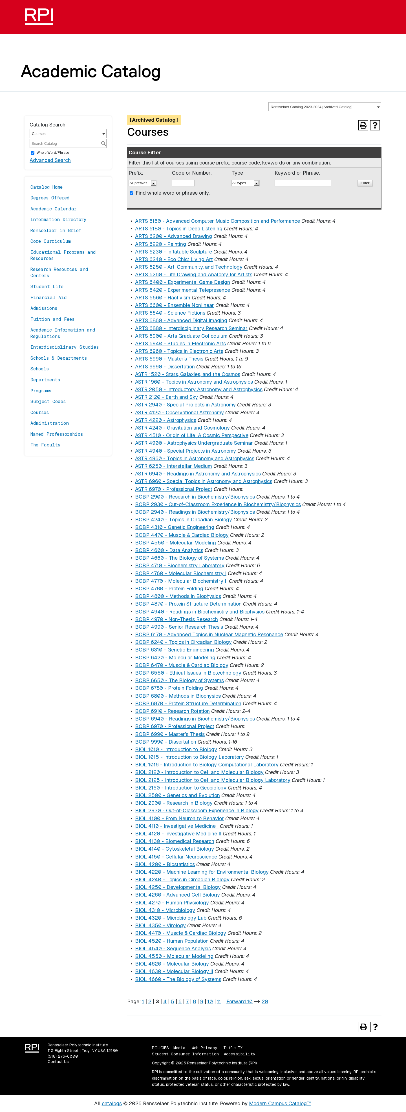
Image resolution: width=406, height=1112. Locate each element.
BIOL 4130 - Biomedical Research (174, 841)
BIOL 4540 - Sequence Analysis (173, 948)
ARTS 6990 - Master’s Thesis (169, 358)
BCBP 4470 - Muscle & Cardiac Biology (182, 535)
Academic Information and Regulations (62, 333)
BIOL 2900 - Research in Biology (174, 803)
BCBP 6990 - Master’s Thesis (170, 734)
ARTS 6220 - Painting (160, 244)
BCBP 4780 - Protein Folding (169, 588)
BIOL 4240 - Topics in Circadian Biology (182, 879)
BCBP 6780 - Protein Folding (169, 688)
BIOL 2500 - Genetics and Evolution (177, 795)
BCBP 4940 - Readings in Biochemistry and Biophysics (199, 611)
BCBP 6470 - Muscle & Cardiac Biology (181, 665)
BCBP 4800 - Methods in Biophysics (178, 596)
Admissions (43, 308)
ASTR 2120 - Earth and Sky (166, 397)
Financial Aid (48, 298)
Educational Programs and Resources (63, 255)
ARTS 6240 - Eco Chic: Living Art (174, 259)
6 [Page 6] (180, 1001)
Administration (49, 423)
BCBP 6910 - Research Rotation (172, 711)
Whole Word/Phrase (53, 152)
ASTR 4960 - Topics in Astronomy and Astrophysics (194, 458)
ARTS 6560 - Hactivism (162, 297)
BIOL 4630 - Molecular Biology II (174, 971)
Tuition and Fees (52, 319)
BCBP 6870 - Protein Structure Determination (188, 703)
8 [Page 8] (194, 1001)
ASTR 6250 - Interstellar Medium (173, 466)
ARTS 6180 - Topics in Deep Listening (178, 228)
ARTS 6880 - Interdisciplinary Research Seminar (191, 328)
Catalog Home (46, 187)
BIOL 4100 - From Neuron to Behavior (179, 818)
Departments (45, 380)
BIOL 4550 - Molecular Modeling (174, 956)
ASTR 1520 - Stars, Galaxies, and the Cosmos (187, 374)
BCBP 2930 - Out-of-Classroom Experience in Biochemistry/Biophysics (218, 504)
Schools (39, 369)
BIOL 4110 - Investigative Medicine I (177, 826)
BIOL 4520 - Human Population (172, 941)
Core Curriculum (50, 241)
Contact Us (58, 1061)
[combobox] (324, 106)
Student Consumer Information (185, 1054)
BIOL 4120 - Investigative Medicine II (178, 833)
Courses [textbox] (38, 134)
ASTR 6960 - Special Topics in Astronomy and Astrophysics (203, 481)
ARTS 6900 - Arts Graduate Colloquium (181, 336)
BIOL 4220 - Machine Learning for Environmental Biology (202, 872)
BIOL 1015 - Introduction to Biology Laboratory (189, 757)
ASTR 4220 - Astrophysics (165, 420)
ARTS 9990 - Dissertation (165, 366)
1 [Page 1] (143, 1001)
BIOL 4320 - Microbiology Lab (170, 918)
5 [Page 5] (172, 1001)
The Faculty (45, 445)
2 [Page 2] (149, 1001)
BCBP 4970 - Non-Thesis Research (176, 619)
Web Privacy (204, 1047)
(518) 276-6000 (63, 1056)
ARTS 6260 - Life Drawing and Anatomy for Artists (193, 274)
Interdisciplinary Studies (64, 347)
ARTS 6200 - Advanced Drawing (173, 236)
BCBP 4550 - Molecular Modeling (175, 542)
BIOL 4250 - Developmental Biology (178, 887)
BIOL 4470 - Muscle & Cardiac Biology (180, 933)
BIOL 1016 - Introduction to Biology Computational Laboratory (207, 764)
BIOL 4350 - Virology (160, 925)
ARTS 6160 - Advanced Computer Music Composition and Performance (217, 221)
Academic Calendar (53, 209)
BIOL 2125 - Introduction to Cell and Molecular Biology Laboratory (212, 780)
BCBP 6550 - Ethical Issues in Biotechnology (188, 673)
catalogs (112, 1103)
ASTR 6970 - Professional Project (173, 489)
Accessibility (239, 1054)
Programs (40, 391)
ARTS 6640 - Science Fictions (170, 313)
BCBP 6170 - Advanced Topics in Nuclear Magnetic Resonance (209, 634)
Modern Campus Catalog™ (280, 1103)
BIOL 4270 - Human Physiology (172, 902)
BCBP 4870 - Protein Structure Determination (188, 604)
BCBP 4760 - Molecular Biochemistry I (180, 573)
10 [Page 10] (210, 1001)
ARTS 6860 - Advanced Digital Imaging (181, 320)
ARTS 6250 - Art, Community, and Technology (188, 267)
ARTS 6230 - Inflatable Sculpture (173, 251)
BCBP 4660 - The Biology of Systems (179, 558)
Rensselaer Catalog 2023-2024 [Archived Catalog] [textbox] (311, 107)
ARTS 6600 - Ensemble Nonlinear (174, 305)
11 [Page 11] (219, 1001)
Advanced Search (50, 160)
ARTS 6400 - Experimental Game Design (182, 282)
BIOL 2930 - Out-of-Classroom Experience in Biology (197, 810)
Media (179, 1047)
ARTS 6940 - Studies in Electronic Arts (180, 343)
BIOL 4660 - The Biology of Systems (178, 979)
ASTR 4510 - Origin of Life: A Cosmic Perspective (191, 435)
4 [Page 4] (165, 1001)
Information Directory (58, 220)
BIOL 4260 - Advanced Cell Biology (177, 894)
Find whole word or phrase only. (172, 193)
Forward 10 (239, 1001)
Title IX (232, 1047)
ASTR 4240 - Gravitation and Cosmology (182, 427)
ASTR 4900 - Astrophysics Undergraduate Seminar (194, 443)
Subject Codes (48, 401)
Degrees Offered (50, 198)
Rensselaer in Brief (55, 230)
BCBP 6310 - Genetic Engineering (174, 649)
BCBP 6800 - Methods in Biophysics (178, 696)
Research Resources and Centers (59, 272)
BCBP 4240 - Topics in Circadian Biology (183, 519)
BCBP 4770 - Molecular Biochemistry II (181, 581)
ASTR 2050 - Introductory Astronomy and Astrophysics (198, 389)
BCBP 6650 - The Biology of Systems (179, 680)
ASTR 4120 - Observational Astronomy (179, 412)
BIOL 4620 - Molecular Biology (172, 963)
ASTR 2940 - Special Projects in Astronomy (185, 404)
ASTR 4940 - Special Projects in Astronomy (185, 451)
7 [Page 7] (187, 1001)
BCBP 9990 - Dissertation (165, 742)
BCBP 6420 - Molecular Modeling (175, 657)
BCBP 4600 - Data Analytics (169, 550)
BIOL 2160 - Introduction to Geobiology (180, 787)
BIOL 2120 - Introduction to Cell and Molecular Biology (199, 772)
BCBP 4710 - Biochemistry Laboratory (179, 565)
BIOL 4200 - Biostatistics (165, 864)
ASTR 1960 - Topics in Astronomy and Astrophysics (194, 382)
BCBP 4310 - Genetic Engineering (174, 527)
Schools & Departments (58, 358)
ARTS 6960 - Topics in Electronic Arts (179, 351)
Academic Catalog (91, 71)
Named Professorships (56, 434)
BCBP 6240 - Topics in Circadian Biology (183, 642)
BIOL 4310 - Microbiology (165, 910)
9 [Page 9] (201, 1001)
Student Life (46, 287)
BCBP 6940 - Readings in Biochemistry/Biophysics (195, 718)
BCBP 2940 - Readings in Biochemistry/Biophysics (195, 512)
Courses (39, 412)
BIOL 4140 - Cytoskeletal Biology (174, 849)
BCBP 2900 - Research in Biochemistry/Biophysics (195, 496)
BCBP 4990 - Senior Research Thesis (179, 627)
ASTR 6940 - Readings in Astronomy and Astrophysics (198, 473)
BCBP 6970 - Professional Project (174, 726)
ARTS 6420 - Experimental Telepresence (182, 290)
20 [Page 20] (265, 1001)
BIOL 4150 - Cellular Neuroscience (176, 856)
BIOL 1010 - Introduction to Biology (176, 749)
